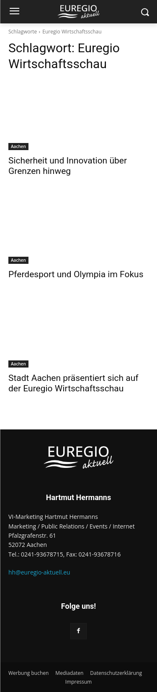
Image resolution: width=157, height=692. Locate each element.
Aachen (18, 146)
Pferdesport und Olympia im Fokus (75, 274)
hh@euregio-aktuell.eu (39, 572)
